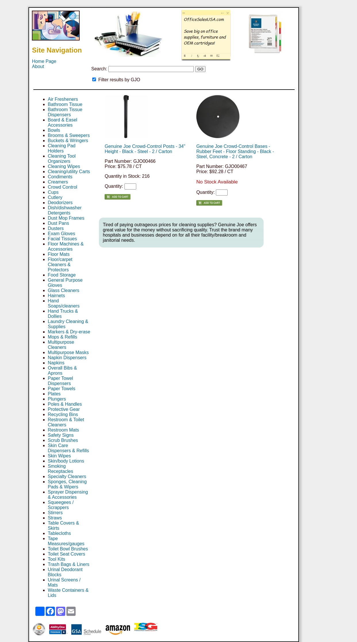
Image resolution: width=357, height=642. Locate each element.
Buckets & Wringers (68, 140)
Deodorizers (60, 202)
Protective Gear (64, 409)
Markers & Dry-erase (69, 331)
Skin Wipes (59, 455)
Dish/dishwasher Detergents (64, 210)
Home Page (44, 61)
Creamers (58, 181)
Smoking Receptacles (60, 469)
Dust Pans (58, 223)
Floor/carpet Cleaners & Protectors (60, 264)
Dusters (56, 228)
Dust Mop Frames (66, 218)
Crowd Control (62, 187)
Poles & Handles (65, 404)
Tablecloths (59, 533)
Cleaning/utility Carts (69, 171)
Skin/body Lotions (66, 461)
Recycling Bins (63, 414)
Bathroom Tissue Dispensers (65, 112)
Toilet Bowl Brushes (68, 548)
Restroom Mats (63, 430)
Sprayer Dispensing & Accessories (68, 495)
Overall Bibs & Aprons (62, 371)
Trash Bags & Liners (68, 564)
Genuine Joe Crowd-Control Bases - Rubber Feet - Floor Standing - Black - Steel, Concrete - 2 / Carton (235, 151)
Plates (54, 393)
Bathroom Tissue (65, 104)
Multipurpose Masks (68, 352)
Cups (53, 192)
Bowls (54, 130)
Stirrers (55, 512)
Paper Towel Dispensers (60, 381)
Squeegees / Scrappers (61, 505)
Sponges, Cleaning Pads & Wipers (67, 484)
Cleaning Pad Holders (61, 148)
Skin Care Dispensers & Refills (68, 448)
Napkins (56, 362)
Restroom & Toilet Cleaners (66, 422)
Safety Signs (61, 435)
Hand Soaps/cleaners (63, 303)
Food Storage (62, 274)
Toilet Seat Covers (66, 554)
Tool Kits (56, 559)
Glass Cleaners (63, 290)
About (38, 66)
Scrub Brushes (63, 440)
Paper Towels (61, 388)
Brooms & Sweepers (69, 135)
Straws (55, 517)
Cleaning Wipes (64, 166)
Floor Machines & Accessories (66, 246)
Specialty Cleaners (67, 476)
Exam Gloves (61, 233)
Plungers (57, 399)
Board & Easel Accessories (62, 122)
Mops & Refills (62, 336)
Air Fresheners (63, 99)
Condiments (60, 176)
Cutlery (55, 197)
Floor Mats (59, 254)
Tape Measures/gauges (66, 541)
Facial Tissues (62, 238)
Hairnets (56, 295)
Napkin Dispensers (67, 357)
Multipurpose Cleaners (61, 345)
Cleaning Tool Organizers (62, 159)
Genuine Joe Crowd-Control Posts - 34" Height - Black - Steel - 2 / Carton (145, 149)
